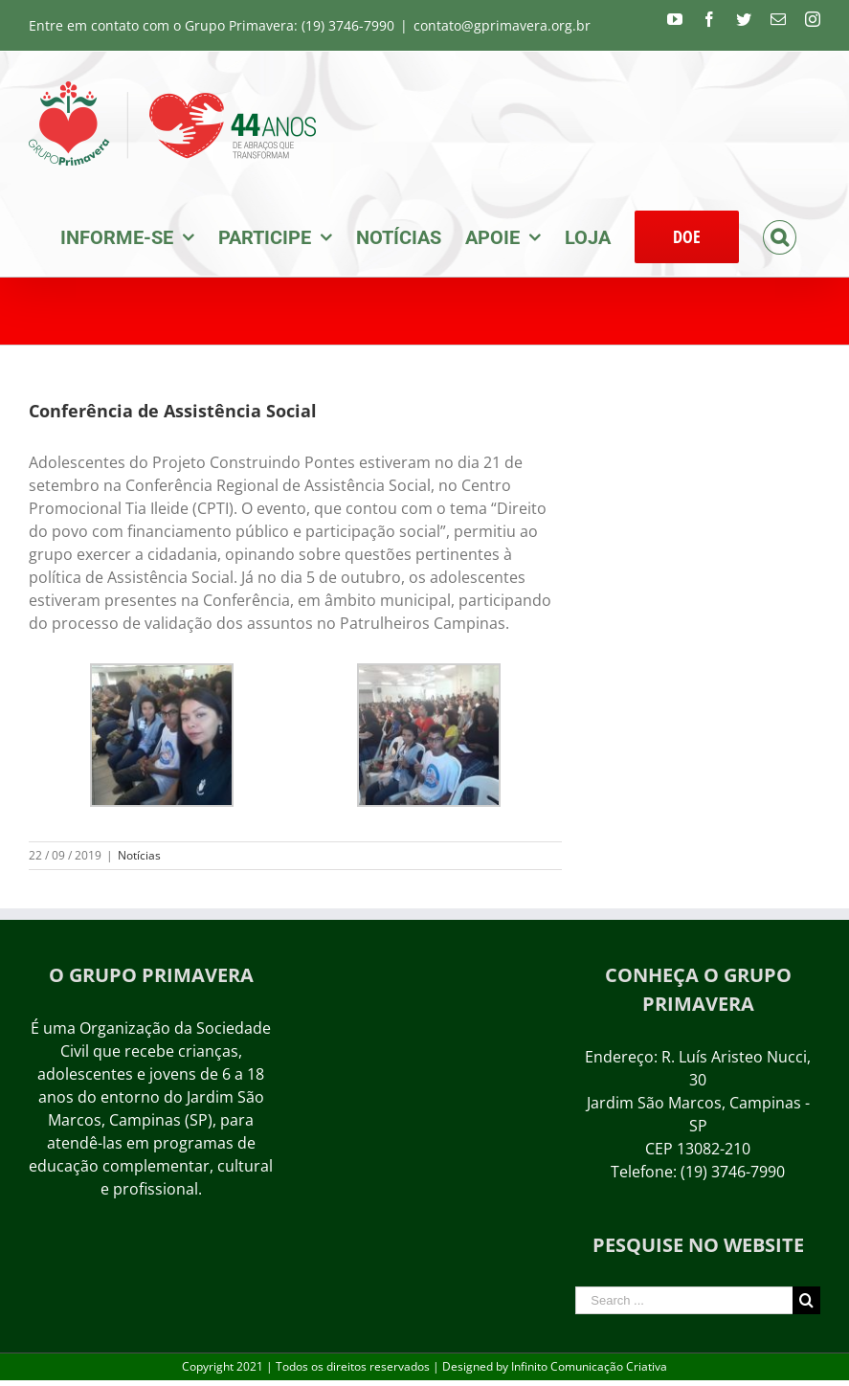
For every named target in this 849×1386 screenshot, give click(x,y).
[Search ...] (684, 1300)
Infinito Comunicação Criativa (589, 1366)
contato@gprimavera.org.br (502, 25)
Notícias (139, 855)
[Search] (779, 235)
